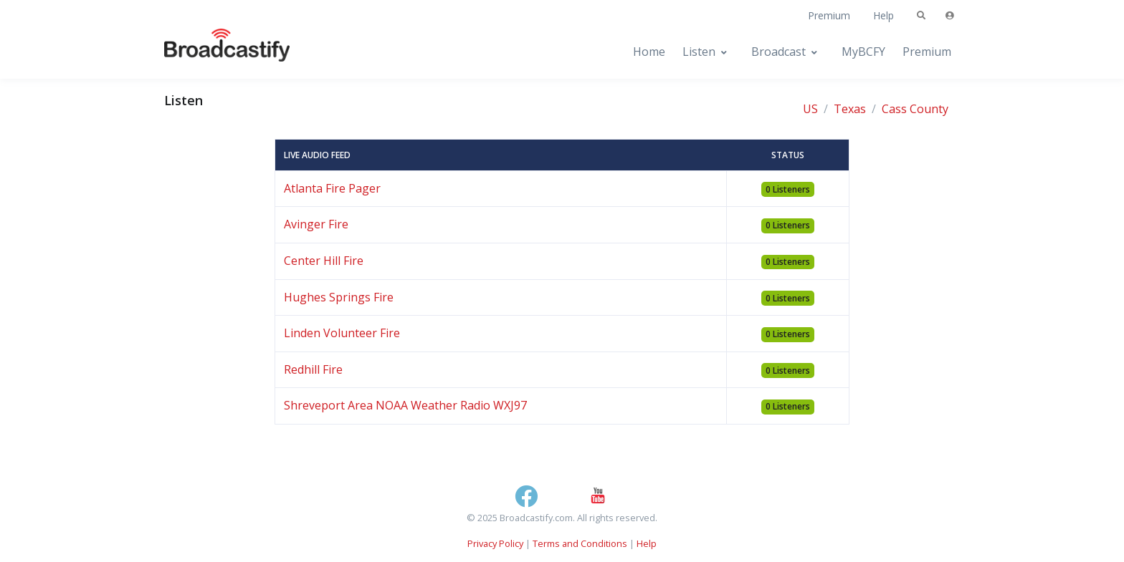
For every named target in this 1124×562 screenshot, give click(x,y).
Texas (850, 109)
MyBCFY (863, 51)
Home (649, 51)
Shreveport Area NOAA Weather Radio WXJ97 (405, 405)
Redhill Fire (313, 369)
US (810, 109)
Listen (698, 51)
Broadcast (778, 51)
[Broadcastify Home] (213, 52)
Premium (829, 15)
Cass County (915, 109)
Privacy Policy (495, 543)
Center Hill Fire (323, 260)
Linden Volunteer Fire (342, 333)
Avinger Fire (316, 224)
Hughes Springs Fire (339, 297)
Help (883, 15)
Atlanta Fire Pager (332, 188)
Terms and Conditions (580, 543)
